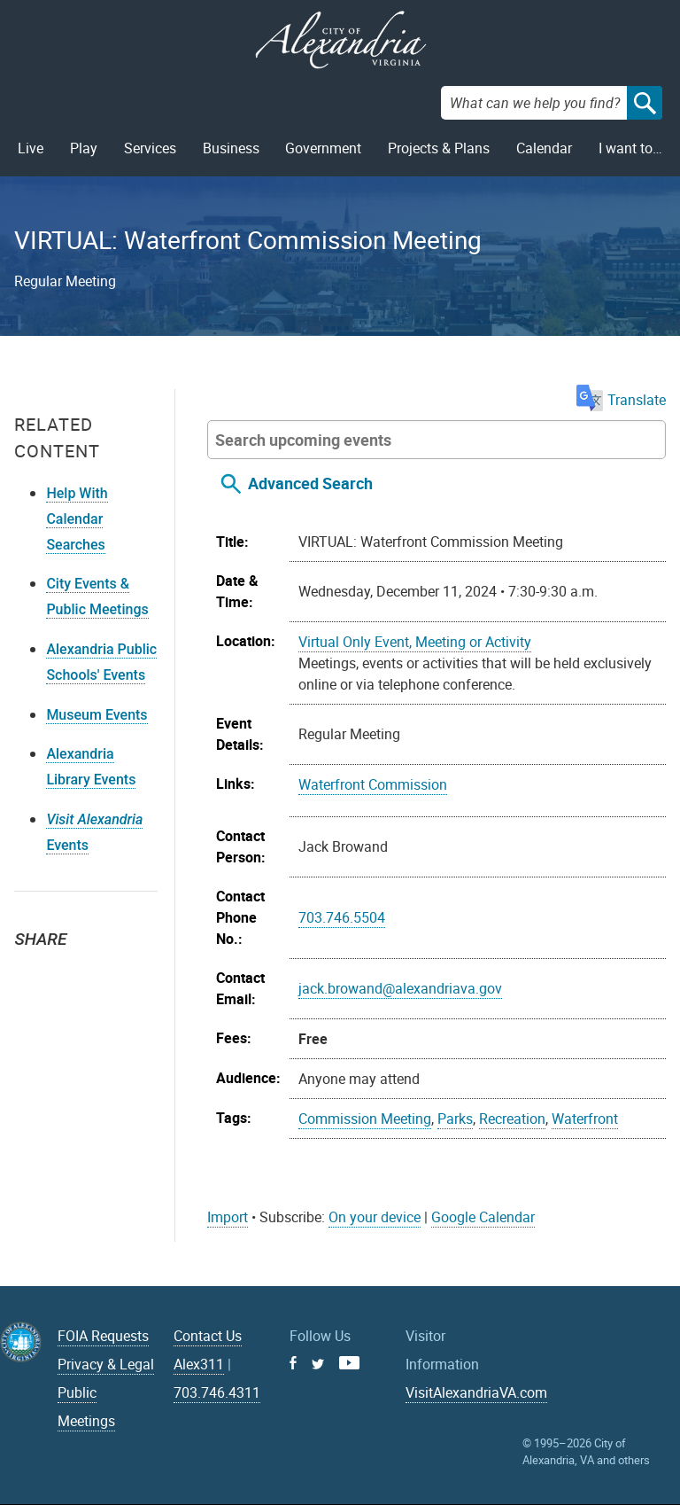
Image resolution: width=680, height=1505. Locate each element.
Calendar (544, 148)
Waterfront (585, 1118)
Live (30, 148)
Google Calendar (483, 1217)
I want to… (630, 148)
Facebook (73, 970)
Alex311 (199, 1364)
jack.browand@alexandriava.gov (400, 988)
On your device (374, 1217)
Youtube (349, 1362)
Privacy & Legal (106, 1364)
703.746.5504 (341, 917)
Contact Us (208, 1335)
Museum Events (96, 714)
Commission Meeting (364, 1118)
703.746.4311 (217, 1392)
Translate (621, 399)
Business (231, 148)
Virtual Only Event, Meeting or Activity (414, 641)
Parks (455, 1118)
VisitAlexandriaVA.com (476, 1392)
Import (227, 1217)
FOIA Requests (103, 1335)
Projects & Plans (439, 148)
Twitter (34, 970)
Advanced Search (310, 483)
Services (150, 148)
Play (83, 148)
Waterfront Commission (372, 784)
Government (323, 148)
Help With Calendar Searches (76, 519)
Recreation (512, 1118)
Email (112, 970)
